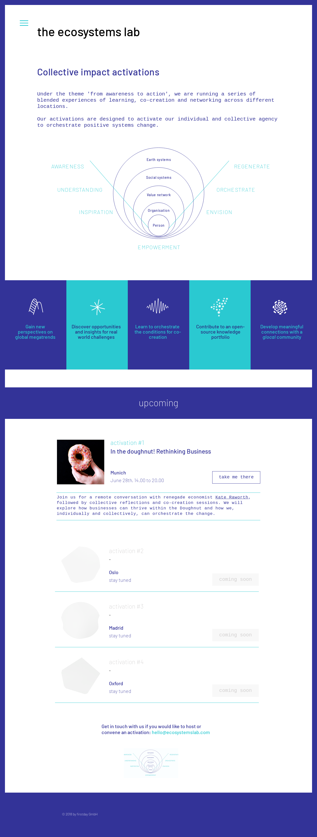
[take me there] (236, 477)
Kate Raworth (231, 497)
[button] (24, 23)
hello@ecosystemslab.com (181, 732)
